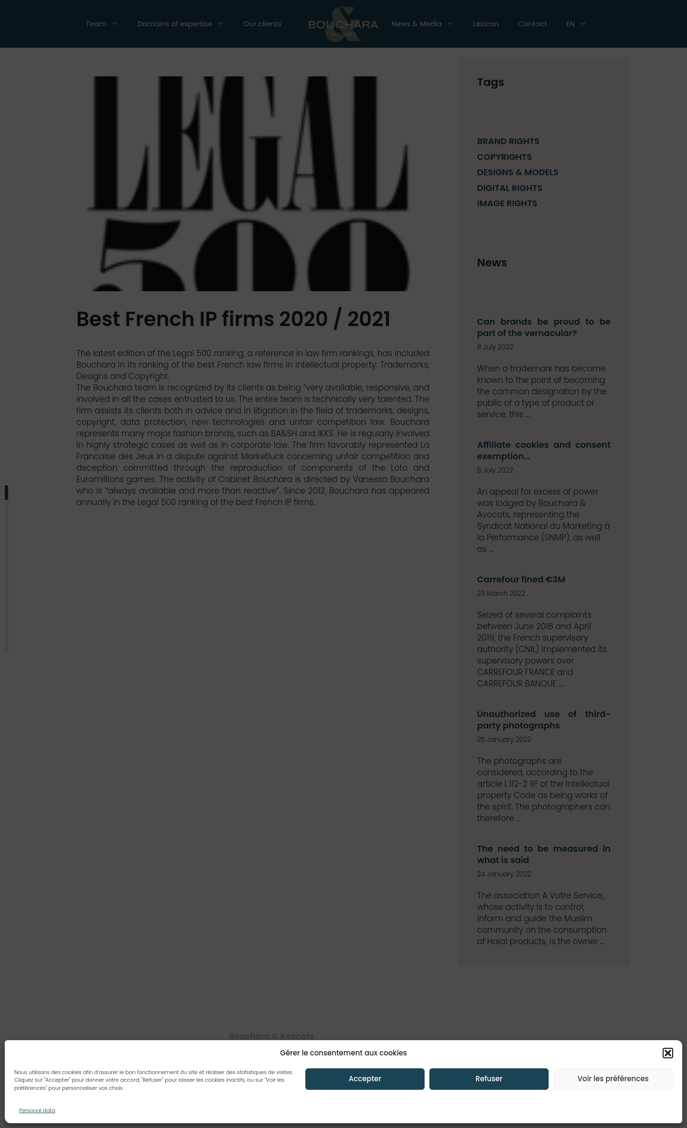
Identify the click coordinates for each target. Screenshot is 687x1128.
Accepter (365, 1079)
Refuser (489, 1079)
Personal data (37, 1110)
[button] (668, 1053)
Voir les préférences (612, 1079)
